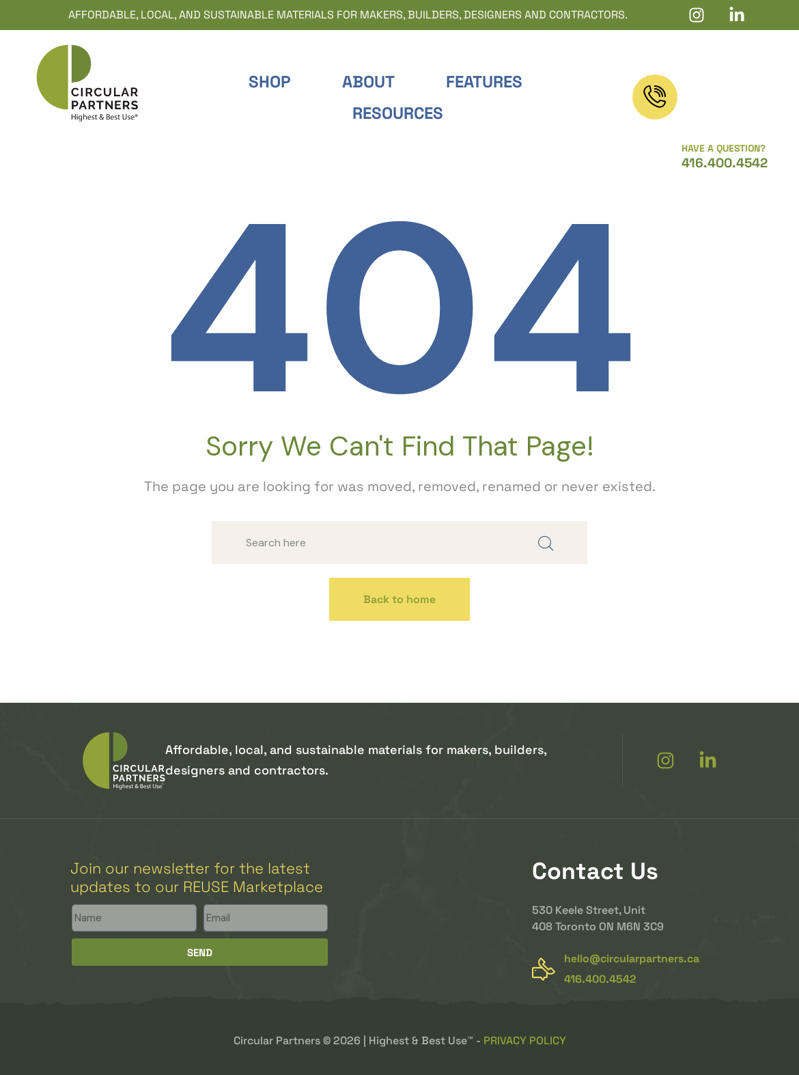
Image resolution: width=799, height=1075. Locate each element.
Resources (397, 113)
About (368, 81)
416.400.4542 (725, 108)
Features (484, 81)
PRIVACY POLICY (524, 1040)
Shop (270, 81)
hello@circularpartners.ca (631, 958)
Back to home (399, 599)
